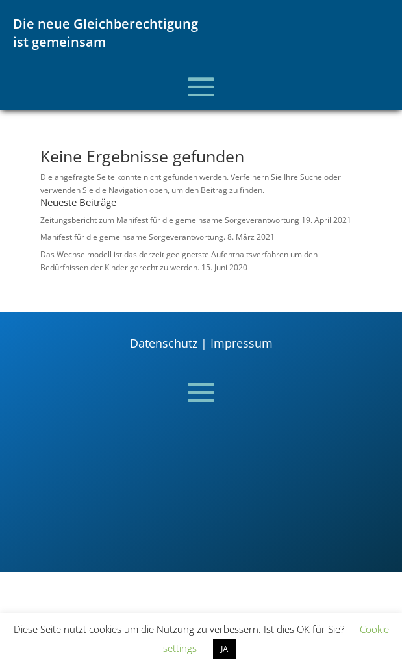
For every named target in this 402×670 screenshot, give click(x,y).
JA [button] (224, 648)
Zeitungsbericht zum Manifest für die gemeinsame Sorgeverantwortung (169, 219)
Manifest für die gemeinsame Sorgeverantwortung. (132, 236)
